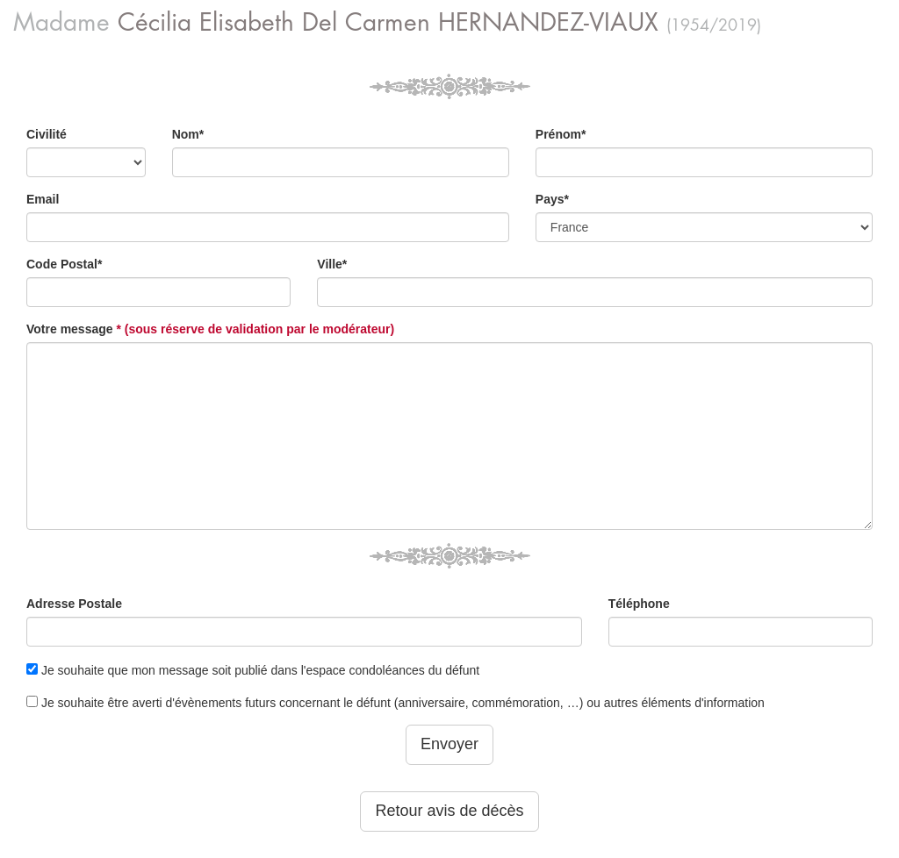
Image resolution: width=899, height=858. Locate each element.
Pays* (552, 199)
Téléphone (639, 604)
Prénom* (561, 134)
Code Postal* (64, 264)
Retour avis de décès (449, 810)
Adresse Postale (74, 604)
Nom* (188, 134)
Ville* (332, 264)
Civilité (46, 134)
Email (42, 199)
